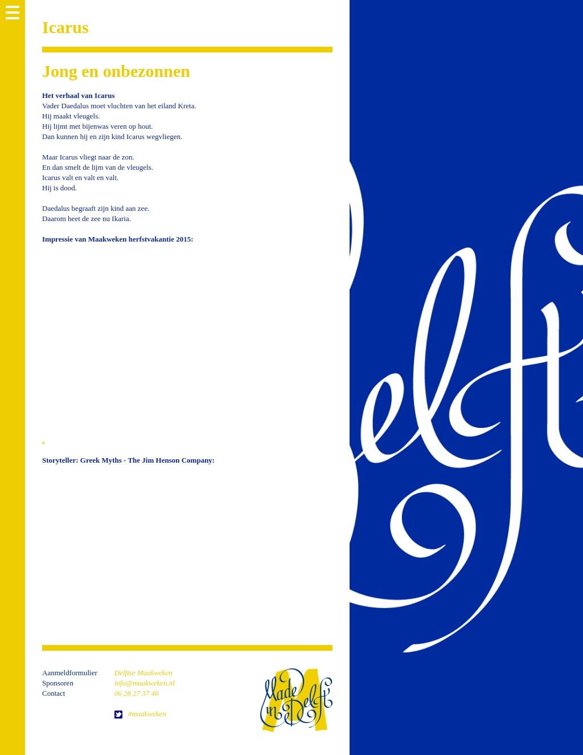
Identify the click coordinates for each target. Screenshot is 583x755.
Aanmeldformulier (69, 672)
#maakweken (147, 713)
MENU (12, 12)
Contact (53, 693)
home (296, 700)
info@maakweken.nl (144, 683)
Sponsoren (57, 683)
